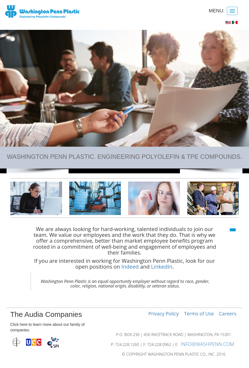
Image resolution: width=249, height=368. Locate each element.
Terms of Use (199, 313)
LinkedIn (161, 266)
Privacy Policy (163, 313)
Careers (227, 313)
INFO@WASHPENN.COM (207, 344)
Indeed (130, 266)
